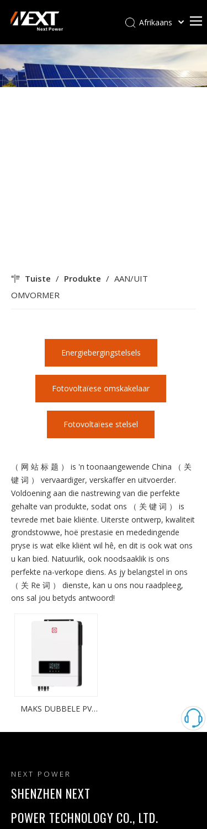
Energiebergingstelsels (101, 352)
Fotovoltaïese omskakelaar (101, 388)
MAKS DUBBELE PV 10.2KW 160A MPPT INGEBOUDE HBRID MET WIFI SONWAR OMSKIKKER (56, 709)
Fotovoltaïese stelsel (100, 424)
